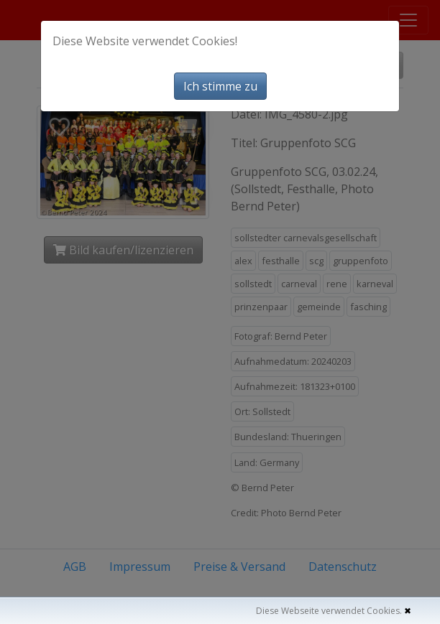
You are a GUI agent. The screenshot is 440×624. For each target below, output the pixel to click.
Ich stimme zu (220, 86)
